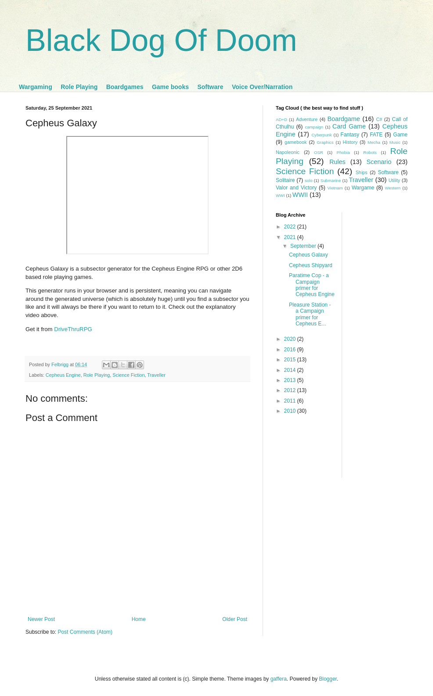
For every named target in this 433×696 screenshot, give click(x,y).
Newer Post (41, 619)
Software (210, 86)
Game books (170, 86)
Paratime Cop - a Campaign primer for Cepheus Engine (312, 284)
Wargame (363, 188)
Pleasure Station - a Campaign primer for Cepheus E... (310, 314)
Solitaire (285, 180)
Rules (337, 161)
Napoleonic (287, 152)
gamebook (296, 142)
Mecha (374, 142)
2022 (290, 227)
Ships (362, 172)
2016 (290, 349)
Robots (369, 152)
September (304, 246)
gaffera (279, 679)
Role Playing (79, 86)
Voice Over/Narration (262, 86)
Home (139, 619)
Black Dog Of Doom (161, 40)
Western (393, 188)
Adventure (307, 119)
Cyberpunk (321, 134)
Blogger (328, 679)
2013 (290, 380)
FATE (376, 135)
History (350, 142)
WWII (300, 194)
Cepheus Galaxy (308, 255)
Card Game (349, 126)
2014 (290, 370)
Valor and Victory (296, 188)
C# (379, 119)
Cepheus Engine (63, 375)
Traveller (156, 375)
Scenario (379, 161)
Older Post (234, 619)
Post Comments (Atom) (85, 632)
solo (309, 180)
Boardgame (343, 118)
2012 (290, 390)
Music (395, 142)
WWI (280, 195)
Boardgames (125, 86)
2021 (290, 237)
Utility (394, 180)
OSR (318, 152)
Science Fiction (128, 375)
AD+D (281, 119)
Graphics (325, 142)
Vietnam (335, 188)
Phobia (343, 152)
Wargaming (35, 86)
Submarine (331, 180)
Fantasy (349, 135)
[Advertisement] (375, 343)
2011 (290, 401)
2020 (290, 339)
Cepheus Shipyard (310, 265)
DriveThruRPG (73, 329)
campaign (314, 127)
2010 (290, 411)
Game (400, 135)
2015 (290, 360)
